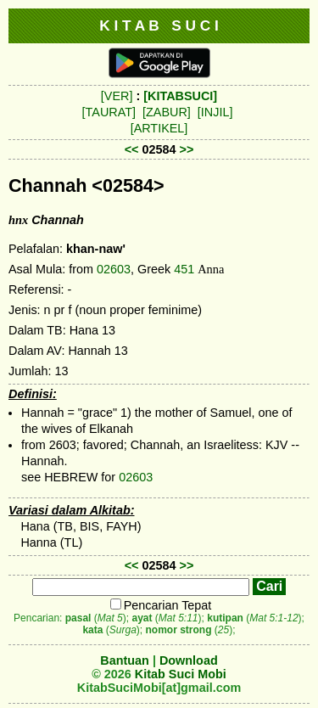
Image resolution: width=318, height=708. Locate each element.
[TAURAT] (109, 112)
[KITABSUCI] (180, 96)
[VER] (117, 96)
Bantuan (124, 660)
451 (184, 269)
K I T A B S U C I (159, 25)
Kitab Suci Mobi (180, 674)
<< (132, 149)
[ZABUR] (166, 112)
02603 (114, 269)
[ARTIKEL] (159, 128)
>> (187, 149)
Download (188, 660)
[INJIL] (215, 112)
